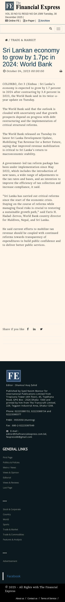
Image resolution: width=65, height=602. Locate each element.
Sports (6, 524)
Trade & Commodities (13, 534)
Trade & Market (10, 529)
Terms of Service (48, 598)
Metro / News (9, 467)
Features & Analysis (12, 539)
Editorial (7, 477)
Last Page (7, 487)
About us (20, 598)
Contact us (32, 598)
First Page (7, 457)
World (6, 519)
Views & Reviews (11, 482)
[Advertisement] (32, 286)
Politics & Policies (11, 462)
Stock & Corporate (12, 509)
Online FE (12, 20)
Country (7, 514)
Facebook (13, 576)
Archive (44, 20)
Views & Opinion (11, 472)
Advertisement (10, 561)
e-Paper (29, 20)
